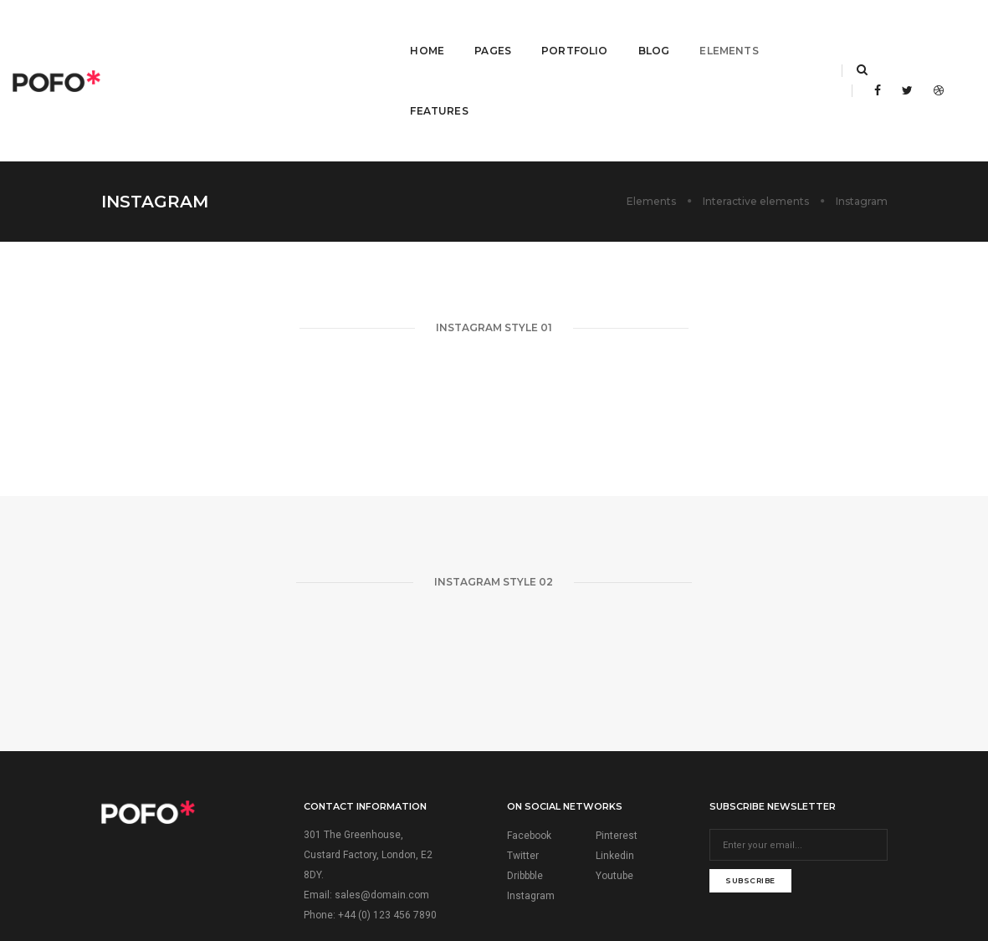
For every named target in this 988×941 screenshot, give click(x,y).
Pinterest (616, 734)
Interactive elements (756, 100)
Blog (610, 29)
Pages (449, 29)
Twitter (523, 754)
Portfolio (531, 29)
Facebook (529, 734)
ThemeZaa (578, 883)
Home (383, 29)
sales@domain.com (382, 794)
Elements (685, 29)
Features (774, 29)
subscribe (750, 779)
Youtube (614, 774)
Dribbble (525, 774)
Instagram (531, 794)
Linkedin (615, 754)
